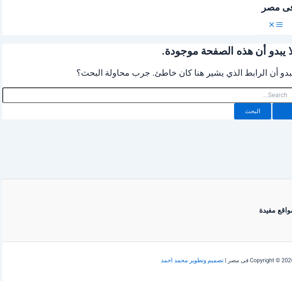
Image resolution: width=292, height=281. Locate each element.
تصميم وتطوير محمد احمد (190, 260)
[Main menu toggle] (273, 25)
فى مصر (275, 7)
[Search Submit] (281, 111)
